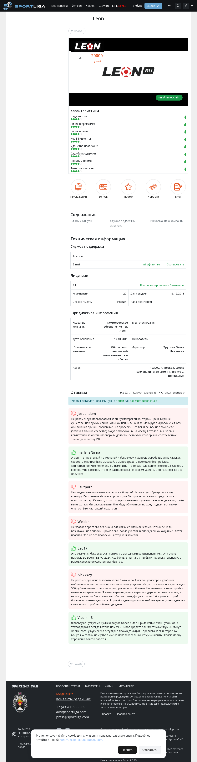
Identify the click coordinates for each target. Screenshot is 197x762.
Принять (127, 750)
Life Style (119, 6)
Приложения (78, 188)
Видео (150, 6)
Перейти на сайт (169, 97)
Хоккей (90, 6)
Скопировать (175, 264)
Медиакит (64, 694)
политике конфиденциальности (81, 740)
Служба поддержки (122, 221)
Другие (104, 6)
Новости (153, 188)
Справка (105, 714)
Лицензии (116, 225)
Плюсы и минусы (81, 221)
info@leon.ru (151, 264)
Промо (128, 188)
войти (120, 401)
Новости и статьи (68, 686)
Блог (178, 188)
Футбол (77, 6)
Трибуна (137, 6)
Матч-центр (126, 686)
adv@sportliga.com (71, 712)
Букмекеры (92, 686)
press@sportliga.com (72, 717)
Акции (109, 686)
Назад (78, 31)
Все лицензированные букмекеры (162, 285)
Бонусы (103, 188)
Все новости (59, 6)
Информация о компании (166, 221)
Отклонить (149, 750)
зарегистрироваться (143, 401)
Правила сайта (125, 714)
